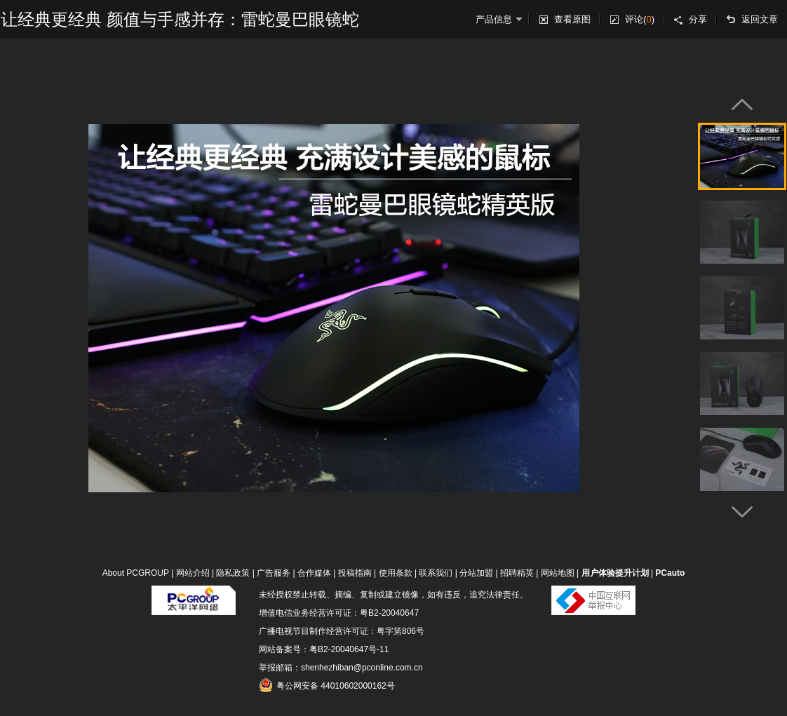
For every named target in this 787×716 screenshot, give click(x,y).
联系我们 (435, 573)
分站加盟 (476, 573)
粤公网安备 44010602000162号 (327, 685)
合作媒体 (314, 573)
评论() (639, 19)
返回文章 (759, 19)
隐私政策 (233, 573)
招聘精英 (517, 573)
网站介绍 (193, 573)
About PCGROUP (135, 573)
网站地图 (557, 573)
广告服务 (273, 573)
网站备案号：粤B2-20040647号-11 (324, 649)
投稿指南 (355, 573)
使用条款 (395, 573)
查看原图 (572, 19)
